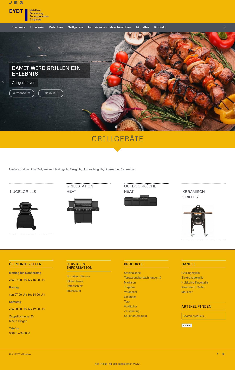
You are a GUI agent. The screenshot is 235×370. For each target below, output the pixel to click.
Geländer (130, 296)
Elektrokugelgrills (192, 277)
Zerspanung (131, 311)
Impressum (73, 290)
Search (187, 325)
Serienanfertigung (135, 315)
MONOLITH (51, 92)
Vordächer (130, 291)
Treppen (129, 287)
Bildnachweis (74, 281)
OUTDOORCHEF (21, 92)
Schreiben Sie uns (78, 276)
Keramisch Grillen (193, 287)
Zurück (3, 81)
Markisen (187, 291)
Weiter (232, 81)
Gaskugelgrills (191, 272)
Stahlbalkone (132, 272)
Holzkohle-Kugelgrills (195, 282)
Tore (127, 301)
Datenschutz (74, 286)
